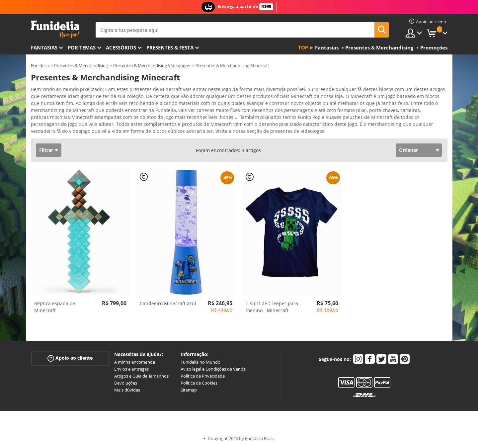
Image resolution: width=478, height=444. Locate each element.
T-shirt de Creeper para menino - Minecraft (272, 302)
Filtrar (46, 145)
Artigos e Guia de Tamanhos (141, 371)
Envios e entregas (131, 364)
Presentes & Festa (170, 47)
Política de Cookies (199, 378)
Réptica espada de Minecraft (54, 302)
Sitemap (189, 385)
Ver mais (47, 126)
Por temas (82, 47)
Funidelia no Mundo (200, 357)
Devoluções (125, 378)
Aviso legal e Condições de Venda (213, 364)
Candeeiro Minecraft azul (168, 299)
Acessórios (121, 47)
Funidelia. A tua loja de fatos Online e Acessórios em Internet (55, 29)
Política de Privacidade (203, 371)
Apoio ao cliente (70, 353)
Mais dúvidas (127, 385)
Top (303, 47)
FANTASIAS (44, 47)
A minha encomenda (134, 357)
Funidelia (40, 65)
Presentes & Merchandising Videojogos (151, 65)
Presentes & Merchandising (81, 65)
